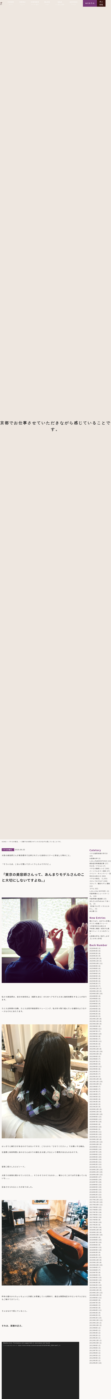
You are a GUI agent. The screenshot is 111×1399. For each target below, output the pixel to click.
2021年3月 (93, 1102)
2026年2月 (93, 953)
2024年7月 (93, 1001)
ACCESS (74, 3)
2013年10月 (94, 1325)
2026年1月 (93, 956)
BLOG (47, 3)
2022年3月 (93, 1071)
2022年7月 (93, 1061)
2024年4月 (93, 1009)
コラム (91, 888)
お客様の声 (93, 858)
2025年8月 (93, 968)
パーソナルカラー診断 (97, 871)
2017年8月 (93, 1210)
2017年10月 (94, 1205)
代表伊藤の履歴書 (96, 899)
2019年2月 (93, 1164)
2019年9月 (93, 1147)
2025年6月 (93, 973)
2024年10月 (94, 993)
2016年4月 (93, 1250)
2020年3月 (93, 1132)
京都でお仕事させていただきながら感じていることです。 (42, 842)
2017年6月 (93, 1215)
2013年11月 (94, 1323)
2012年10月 (94, 1343)
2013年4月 (93, 1330)
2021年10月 (94, 1084)
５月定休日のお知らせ (97, 926)
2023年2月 (93, 1044)
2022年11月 (94, 1051)
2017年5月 (93, 1217)
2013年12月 (94, 1320)
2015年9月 (93, 1267)
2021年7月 (93, 1091)
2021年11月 (94, 1081)
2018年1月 (93, 1197)
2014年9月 (93, 1298)
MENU (22, 3)
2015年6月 (93, 1275)
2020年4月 (93, 1129)
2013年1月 (93, 1338)
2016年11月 (94, 1232)
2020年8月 (93, 1119)
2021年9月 (93, 1086)
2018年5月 (93, 1187)
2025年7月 (93, 971)
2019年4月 (93, 1159)
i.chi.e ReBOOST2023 (98, 861)
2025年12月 (94, 958)
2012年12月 (94, 1340)
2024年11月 (94, 991)
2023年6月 (93, 1034)
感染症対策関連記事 (96, 863)
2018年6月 (93, 1184)
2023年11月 (94, 1021)
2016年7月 (93, 1242)
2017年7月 (93, 1212)
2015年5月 (93, 1277)
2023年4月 (93, 1039)
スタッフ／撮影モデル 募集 (99, 883)
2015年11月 (94, 1262)
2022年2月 (93, 1074)
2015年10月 (94, 1265)
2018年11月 (94, 1172)
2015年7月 (93, 1272)
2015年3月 (93, 1282)
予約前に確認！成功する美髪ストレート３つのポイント (99, 931)
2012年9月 (93, 1345)
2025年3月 (93, 981)
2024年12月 (94, 988)
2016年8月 (93, 1240)
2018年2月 (93, 1195)
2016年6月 (93, 1245)
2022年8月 (93, 1059)
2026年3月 (93, 951)
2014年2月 (93, 1315)
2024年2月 (93, 1014)
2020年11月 (94, 1112)
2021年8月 (93, 1089)
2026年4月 (93, 948)
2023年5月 (93, 1036)
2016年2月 (93, 1255)
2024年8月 (93, 998)
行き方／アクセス (96, 866)
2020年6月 (93, 1124)
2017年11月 (94, 1202)
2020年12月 (94, 1109)
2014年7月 (93, 1303)
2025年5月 (93, 976)
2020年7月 (93, 1122)
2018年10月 (94, 1174)
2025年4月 (93, 978)
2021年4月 (93, 1099)
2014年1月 (93, 1318)
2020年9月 (93, 1117)
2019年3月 (93, 1162)
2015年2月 (93, 1285)
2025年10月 (94, 963)
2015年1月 (93, 1288)
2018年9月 (93, 1177)
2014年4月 (93, 1310)
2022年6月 (93, 1064)
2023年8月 (93, 1029)
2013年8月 (93, 1328)
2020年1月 (93, 1137)
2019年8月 (93, 1149)
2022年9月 (93, 1056)
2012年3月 (93, 1360)
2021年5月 (93, 1096)
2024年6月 (93, 1003)
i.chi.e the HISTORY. (97, 891)
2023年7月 (93, 1031)
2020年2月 (93, 1134)
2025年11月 (94, 961)
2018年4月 (93, 1190)
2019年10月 (94, 1144)
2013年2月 (93, 1335)
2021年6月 (93, 1094)
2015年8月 (93, 1270)
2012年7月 (93, 1350)
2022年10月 (94, 1054)
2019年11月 (94, 1142)
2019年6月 (93, 1154)
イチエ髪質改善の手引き (98, 853)
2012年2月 (93, 1363)
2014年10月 (94, 1295)
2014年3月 (93, 1313)
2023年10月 (94, 1024)
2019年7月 (93, 1152)
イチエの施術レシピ (96, 868)
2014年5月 (93, 1308)
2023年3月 (93, 1041)
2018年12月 (94, 1169)
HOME (11, 3)
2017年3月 (93, 1222)
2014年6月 (93, 1305)
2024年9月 (93, 996)
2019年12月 (94, 1139)
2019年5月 (93, 1157)
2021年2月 (93, 1104)
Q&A (60, 3)
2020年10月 (94, 1114)
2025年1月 (93, 986)
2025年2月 (93, 983)
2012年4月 (93, 1358)
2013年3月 (93, 1333)
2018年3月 (93, 1192)
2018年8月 (93, 1179)
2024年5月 (93, 1006)
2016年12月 (94, 1230)
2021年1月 (93, 1107)
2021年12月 (94, 1079)
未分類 (91, 911)
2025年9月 (93, 966)
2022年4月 (93, 1069)
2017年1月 (93, 1227)
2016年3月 (93, 1252)
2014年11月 (94, 1293)
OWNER (35, 3)
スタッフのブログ (96, 881)
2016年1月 (93, 1257)
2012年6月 (93, 1353)
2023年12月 (94, 1019)
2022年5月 (93, 1066)
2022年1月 (93, 1076)
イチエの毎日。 (13, 842)
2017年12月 (94, 1200)
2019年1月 (93, 1167)
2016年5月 (93, 1247)
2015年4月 (93, 1280)
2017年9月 (93, 1207)
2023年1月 (93, 1046)
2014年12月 (94, 1290)
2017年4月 (93, 1220)
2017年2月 (93, 1225)
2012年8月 (93, 1348)
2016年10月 (94, 1235)
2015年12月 (94, 1260)
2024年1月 (93, 1016)
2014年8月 (93, 1300)
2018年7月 (93, 1182)
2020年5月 (93, 1127)
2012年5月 (93, 1355)
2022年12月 (94, 1049)
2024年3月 (93, 1011)
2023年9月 (93, 1026)
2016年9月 (93, 1237)
